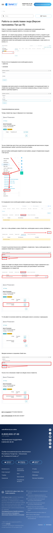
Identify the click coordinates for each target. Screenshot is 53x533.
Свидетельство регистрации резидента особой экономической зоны (37, 508)
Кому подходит (6, 472)
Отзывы (34, 469)
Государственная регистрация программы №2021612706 (36, 503)
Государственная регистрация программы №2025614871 (36, 499)
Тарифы (4, 475)
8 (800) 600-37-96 (10, 434)
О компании (35, 472)
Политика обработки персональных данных (37, 492)
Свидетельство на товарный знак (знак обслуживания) (38, 517)
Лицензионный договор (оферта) (36, 512)
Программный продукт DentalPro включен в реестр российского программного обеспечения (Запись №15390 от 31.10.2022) (13, 513)
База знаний (20, 476)
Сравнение (5, 478)
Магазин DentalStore (38, 478)
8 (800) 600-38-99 (8, 442)
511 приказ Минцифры (33, 514)
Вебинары (35, 475)
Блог (18, 473)
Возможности (5, 469)
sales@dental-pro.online (9, 429)
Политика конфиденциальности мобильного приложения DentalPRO (37, 495)
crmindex (8, 523)
